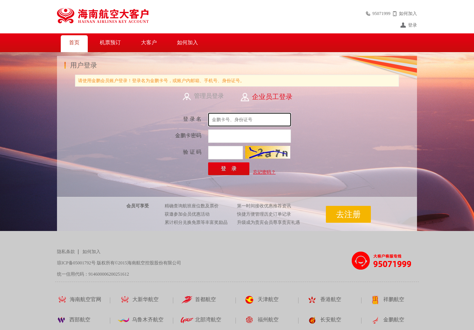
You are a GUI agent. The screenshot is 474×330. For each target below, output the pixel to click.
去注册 (348, 214)
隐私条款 (66, 251)
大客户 (149, 42)
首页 (74, 42)
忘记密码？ (264, 172)
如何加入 (408, 13)
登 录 (229, 168)
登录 (412, 25)
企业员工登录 (272, 96)
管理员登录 (209, 96)
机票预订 (110, 42)
